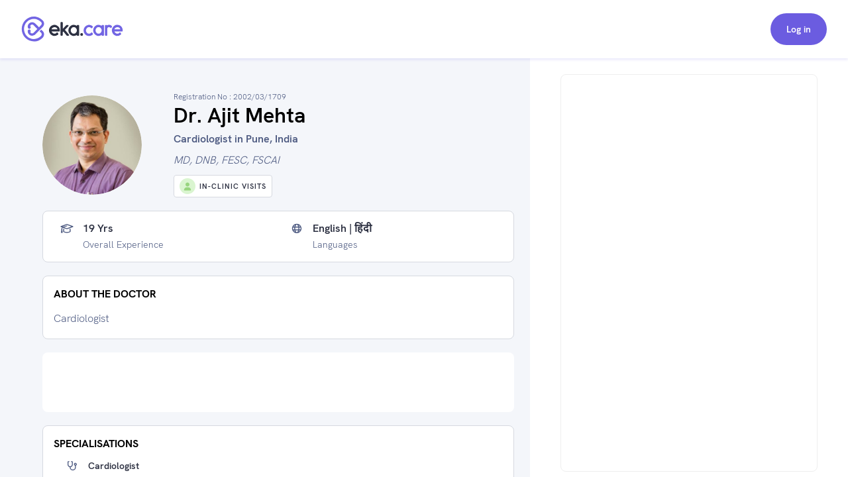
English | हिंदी (342, 228)
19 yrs (98, 228)
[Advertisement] (278, 382)
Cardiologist (113, 466)
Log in (798, 29)
